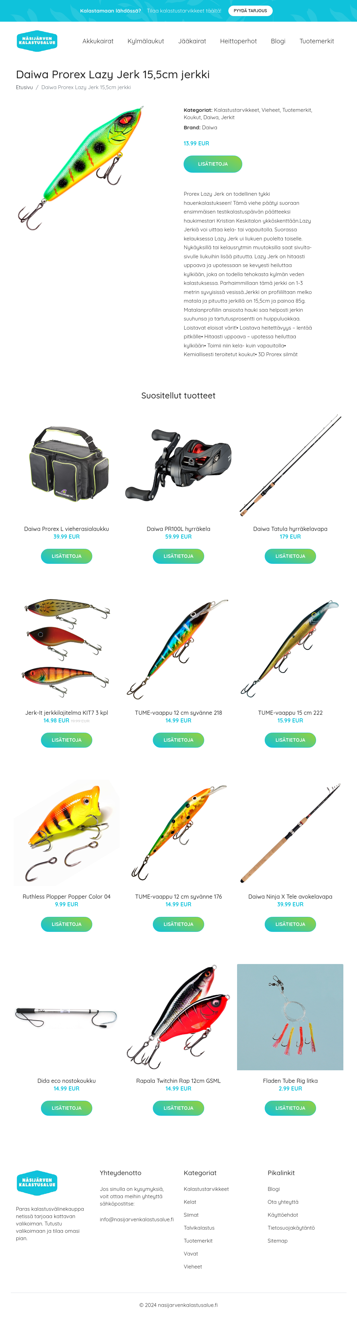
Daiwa (211, 123)
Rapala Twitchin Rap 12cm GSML (178, 1086)
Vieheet (271, 116)
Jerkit (228, 123)
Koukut (192, 123)
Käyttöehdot (283, 1220)
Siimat (191, 1220)
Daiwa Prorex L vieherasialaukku (66, 534)
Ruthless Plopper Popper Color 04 (67, 902)
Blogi (278, 44)
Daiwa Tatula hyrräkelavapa (290, 534)
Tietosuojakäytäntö (291, 1233)
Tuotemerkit (316, 44)
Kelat (190, 1208)
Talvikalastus (199, 1233)
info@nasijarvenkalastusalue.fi (137, 1225)
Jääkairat (192, 44)
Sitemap (278, 1246)
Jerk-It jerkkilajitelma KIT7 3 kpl (66, 718)
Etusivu (24, 93)
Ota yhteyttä (283, 1208)
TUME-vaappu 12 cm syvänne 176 (178, 902)
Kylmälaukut (146, 44)
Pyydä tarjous (250, 10)
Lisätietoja (213, 170)
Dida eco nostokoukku (66, 1086)
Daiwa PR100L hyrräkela (178, 534)
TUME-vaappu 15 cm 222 (290, 718)
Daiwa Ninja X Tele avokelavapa (290, 902)
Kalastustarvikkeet (236, 116)
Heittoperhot (238, 44)
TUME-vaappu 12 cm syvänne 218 (178, 718)
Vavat (191, 1259)
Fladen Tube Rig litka (290, 1086)
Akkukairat (98, 44)
